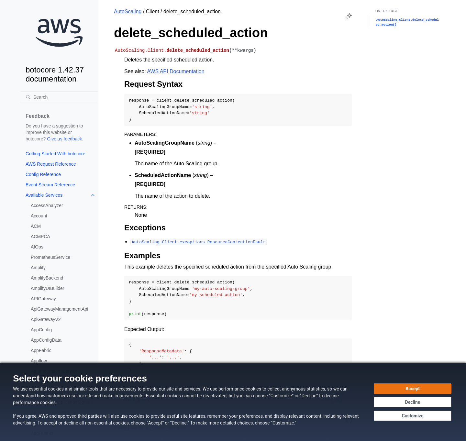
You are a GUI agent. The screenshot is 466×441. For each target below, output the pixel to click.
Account (39, 215)
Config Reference (43, 174)
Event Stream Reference (50, 184)
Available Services (44, 195)
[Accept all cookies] (412, 388)
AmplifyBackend (47, 278)
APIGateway (43, 298)
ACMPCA (40, 236)
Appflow (39, 360)
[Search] (59, 97)
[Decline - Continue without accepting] (412, 402)
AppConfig (41, 329)
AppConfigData (46, 340)
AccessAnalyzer (47, 205)
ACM (36, 226)
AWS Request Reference (51, 164)
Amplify (38, 267)
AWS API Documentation (175, 71)
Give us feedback (64, 138)
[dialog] (233, 402)
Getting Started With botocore (55, 153)
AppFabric (41, 350)
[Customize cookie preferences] (412, 416)
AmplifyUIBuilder (47, 288)
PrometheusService (50, 257)
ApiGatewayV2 (46, 319)
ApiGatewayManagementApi (59, 309)
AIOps (37, 246)
